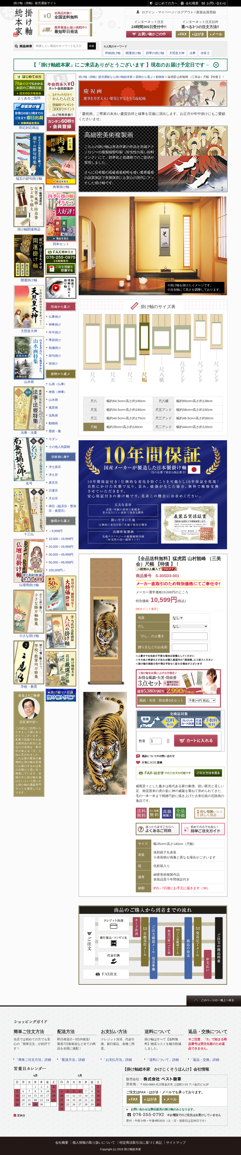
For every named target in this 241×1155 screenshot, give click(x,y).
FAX (183, 34)
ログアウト (185, 12)
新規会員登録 (206, 12)
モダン (53, 439)
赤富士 (205, 53)
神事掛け (55, 324)
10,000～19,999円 (61, 539)
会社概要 (192, 3)
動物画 (53, 423)
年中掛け (55, 332)
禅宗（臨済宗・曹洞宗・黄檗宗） (62, 508)
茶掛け (53, 363)
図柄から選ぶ (144, 76)
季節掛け (55, 340)
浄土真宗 (55, 467)
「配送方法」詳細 (72, 1059)
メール (217, 34)
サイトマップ (176, 1142)
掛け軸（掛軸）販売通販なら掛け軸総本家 (106, 76)
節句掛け (55, 355)
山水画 (53, 399)
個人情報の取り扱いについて (93, 1142)
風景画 (53, 407)
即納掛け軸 (112, 53)
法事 (192, 53)
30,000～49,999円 (61, 554)
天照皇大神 (176, 53)
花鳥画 (53, 415)
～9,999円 (55, 531)
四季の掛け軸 (155, 53)
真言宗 (53, 482)
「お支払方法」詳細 (117, 1059)
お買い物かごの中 (152, 34)
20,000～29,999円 (61, 546)
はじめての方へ (166, 3)
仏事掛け (55, 316)
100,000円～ (57, 570)
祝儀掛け (55, 348)
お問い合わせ (216, 3)
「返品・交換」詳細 (204, 1059)
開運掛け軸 (133, 53)
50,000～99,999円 (61, 562)
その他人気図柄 (59, 447)
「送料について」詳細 (162, 1059)
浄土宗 (53, 474)
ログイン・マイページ (158, 12)
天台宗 (53, 498)
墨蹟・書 (55, 431)
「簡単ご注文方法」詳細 (33, 1059)
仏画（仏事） (58, 384)
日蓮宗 (53, 490)
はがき (199, 34)
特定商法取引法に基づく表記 (140, 1142)
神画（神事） (58, 392)
